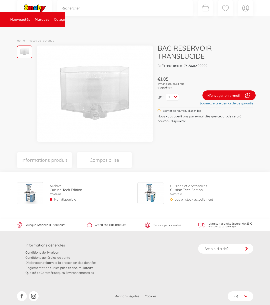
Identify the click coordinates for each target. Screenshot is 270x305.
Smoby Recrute (229, 30)
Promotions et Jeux (155, 30)
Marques (51, 30)
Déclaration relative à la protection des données (60, 263)
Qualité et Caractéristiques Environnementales (59, 273)
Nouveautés (29, 30)
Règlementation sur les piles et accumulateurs (59, 268)
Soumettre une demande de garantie (226, 103)
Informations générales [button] (45, 245)
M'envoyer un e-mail (229, 95)
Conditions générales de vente (47, 257)
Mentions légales (126, 296)
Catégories (72, 30)
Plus (209, 30)
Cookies (151, 296)
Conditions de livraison (42, 252)
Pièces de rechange (102, 30)
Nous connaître (188, 30)
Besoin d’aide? (226, 248)
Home (21, 40)
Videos (128, 30)
